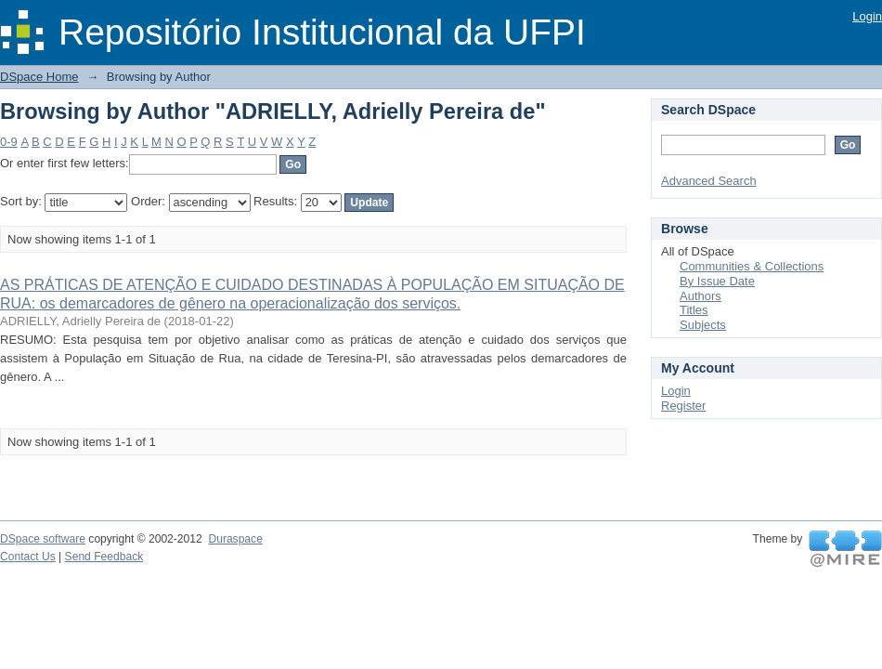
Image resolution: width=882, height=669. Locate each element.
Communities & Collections (752, 266)
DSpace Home (39, 77)
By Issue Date (717, 281)
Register (683, 406)
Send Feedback (104, 556)
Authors (700, 296)
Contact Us (28, 556)
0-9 (9, 142)
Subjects (703, 325)
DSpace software (42, 538)
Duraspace (235, 538)
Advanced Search (709, 181)
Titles (694, 310)
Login (867, 16)
